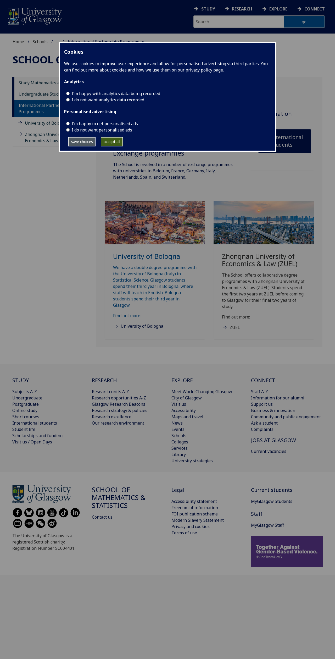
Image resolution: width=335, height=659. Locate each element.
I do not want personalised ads (102, 130)
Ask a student (264, 423)
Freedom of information (194, 507)
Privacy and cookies (190, 526)
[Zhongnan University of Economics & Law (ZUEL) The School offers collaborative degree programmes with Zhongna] (264, 272)
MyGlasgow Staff (267, 525)
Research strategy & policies (119, 410)
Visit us (178, 404)
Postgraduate (25, 404)
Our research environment (118, 423)
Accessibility (183, 410)
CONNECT (263, 380)
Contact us (102, 517)
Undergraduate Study (40, 94)
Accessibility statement (194, 501)
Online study (24, 410)
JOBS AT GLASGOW (273, 440)
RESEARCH (104, 380)
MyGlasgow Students (271, 501)
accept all (112, 141)
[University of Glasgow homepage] (34, 15)
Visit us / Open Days (32, 442)
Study (208, 9)
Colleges (179, 442)
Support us (262, 404)
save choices (82, 141)
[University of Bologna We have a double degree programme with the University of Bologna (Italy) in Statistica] (155, 271)
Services (179, 448)
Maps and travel (187, 417)
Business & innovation (273, 410)
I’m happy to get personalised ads (105, 124)
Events (178, 429)
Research (242, 9)
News (177, 423)
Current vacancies (268, 451)
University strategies (192, 461)
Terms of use (184, 533)
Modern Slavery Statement (197, 520)
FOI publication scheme (194, 514)
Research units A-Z (110, 391)
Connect (314, 9)
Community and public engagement (286, 417)
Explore (278, 9)
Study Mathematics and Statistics (51, 83)
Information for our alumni (277, 398)
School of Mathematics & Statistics (90, 38)
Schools (40, 38)
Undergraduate (27, 398)
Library (178, 454)
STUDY (20, 380)
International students (287, 141)
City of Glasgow (186, 398)
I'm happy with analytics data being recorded (116, 93)
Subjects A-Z (24, 391)
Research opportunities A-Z (119, 398)
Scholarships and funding (37, 435)
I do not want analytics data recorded (108, 100)
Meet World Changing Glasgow (201, 391)
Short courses (25, 417)
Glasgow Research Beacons (118, 404)
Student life (23, 429)
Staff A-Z (259, 391)
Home (18, 38)
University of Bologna (46, 123)
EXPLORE (182, 380)
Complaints (262, 429)
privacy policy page (204, 70)
